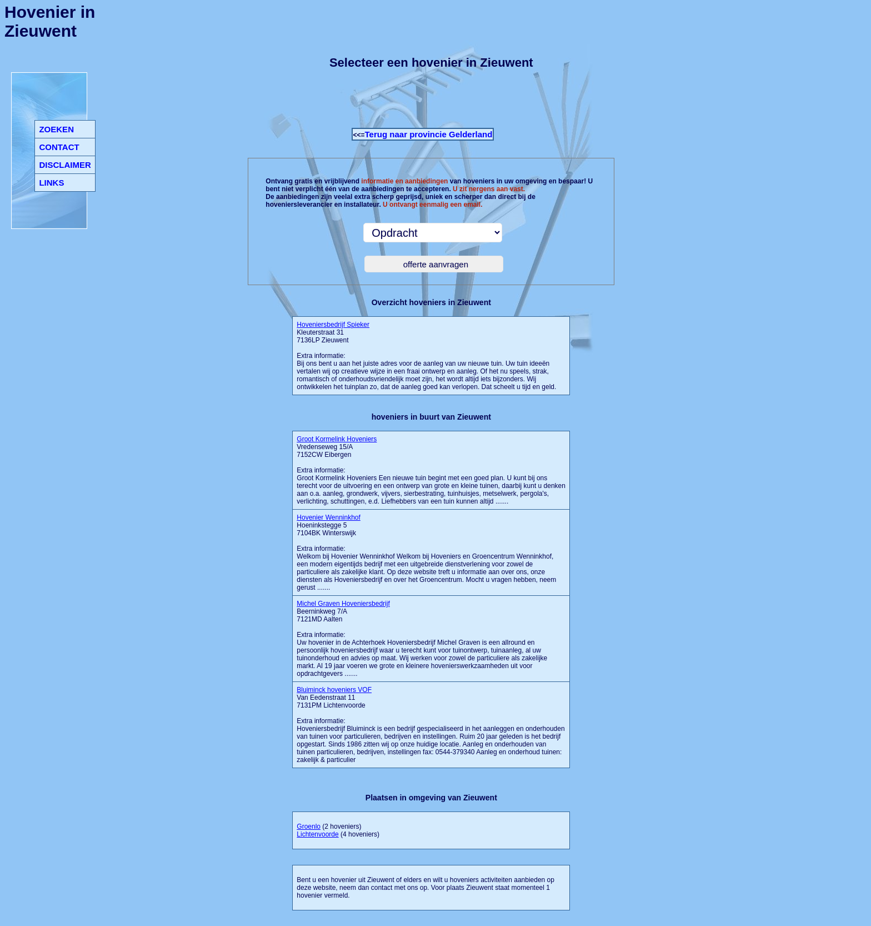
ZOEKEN (56, 129)
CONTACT (59, 147)
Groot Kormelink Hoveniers (337, 439)
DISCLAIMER (65, 165)
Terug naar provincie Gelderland (429, 134)
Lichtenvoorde (317, 834)
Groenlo (309, 826)
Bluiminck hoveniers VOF (334, 690)
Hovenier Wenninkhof (329, 517)
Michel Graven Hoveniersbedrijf (343, 604)
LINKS (51, 182)
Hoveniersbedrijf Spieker (333, 324)
